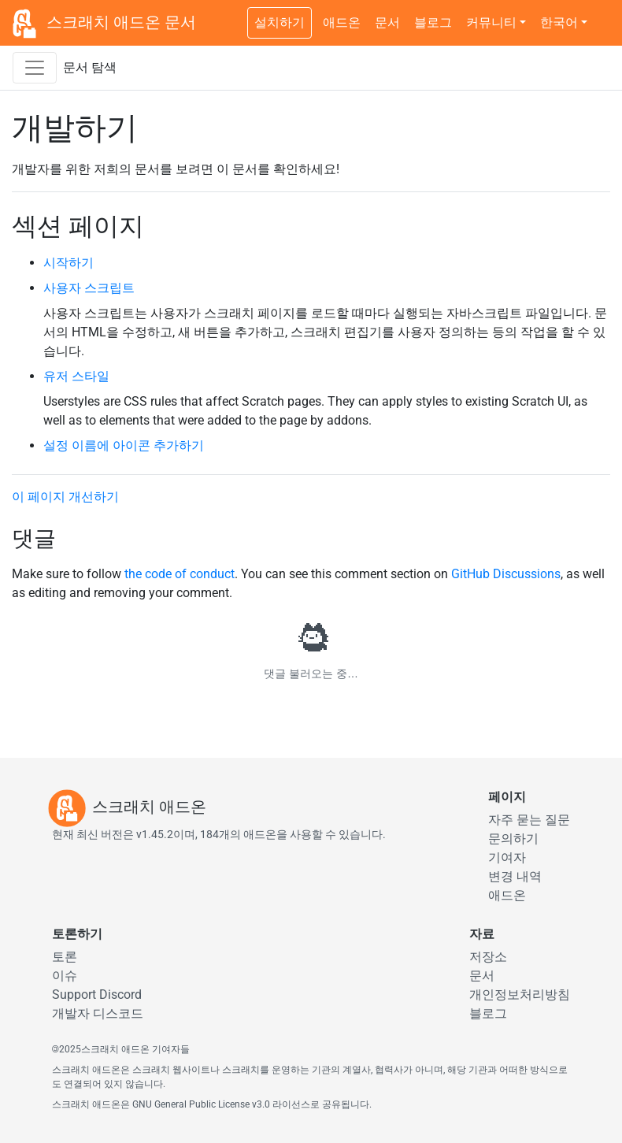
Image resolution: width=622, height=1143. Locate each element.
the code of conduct (179, 573)
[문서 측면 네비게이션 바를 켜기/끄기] (35, 67)
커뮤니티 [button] (491, 22)
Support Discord (97, 994)
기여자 (507, 857)
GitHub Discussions (506, 573)
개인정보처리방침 (519, 994)
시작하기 (68, 262)
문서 (387, 22)
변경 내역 (515, 876)
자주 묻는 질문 (529, 819)
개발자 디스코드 (97, 1013)
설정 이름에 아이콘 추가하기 (123, 445)
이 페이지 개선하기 (65, 496)
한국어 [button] (559, 22)
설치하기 (279, 22)
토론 (64, 956)
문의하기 (513, 838)
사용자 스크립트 (89, 287)
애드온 (342, 22)
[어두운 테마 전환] (602, 14)
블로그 (433, 22)
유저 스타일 (76, 376)
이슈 (64, 975)
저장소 (488, 956)
